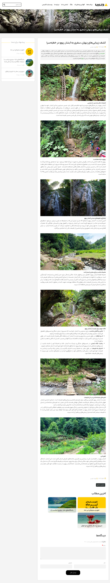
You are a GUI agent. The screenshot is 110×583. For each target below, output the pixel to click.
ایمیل (70, 547)
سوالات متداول (79, 572)
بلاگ (71, 5)
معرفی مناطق (98, 12)
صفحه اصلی (89, 572)
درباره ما (56, 5)
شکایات (62, 572)
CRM (93, 580)
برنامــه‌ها (89, 5)
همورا (90, 581)
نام (104, 547)
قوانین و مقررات (79, 5)
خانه (105, 12)
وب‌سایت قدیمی (47, 5)
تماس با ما (64, 5)
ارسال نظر (73, 557)
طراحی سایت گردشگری (102, 581)
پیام (103, 529)
